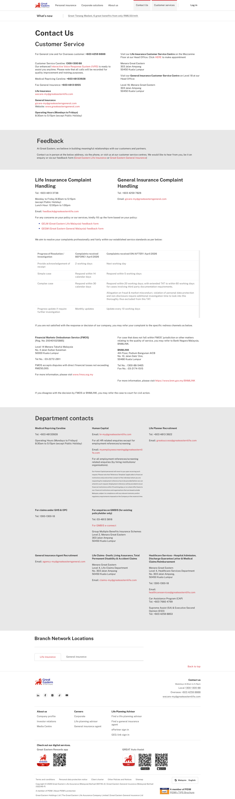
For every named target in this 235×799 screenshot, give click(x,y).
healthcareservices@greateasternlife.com (172, 592)
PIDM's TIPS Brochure (182, 792)
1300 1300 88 (193, 687)
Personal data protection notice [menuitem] (73, 779)
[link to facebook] (45, 695)
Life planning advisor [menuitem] (86, 721)
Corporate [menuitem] (79, 716)
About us (113, 5)
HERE (158, 57)
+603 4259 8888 (191, 692)
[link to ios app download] (43, 765)
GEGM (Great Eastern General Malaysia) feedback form (73, 228)
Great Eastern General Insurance (128, 157)
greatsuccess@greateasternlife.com (176, 440)
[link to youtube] (66, 695)
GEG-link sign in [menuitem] (120, 734)
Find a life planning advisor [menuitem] (127, 716)
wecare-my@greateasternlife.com (54, 94)
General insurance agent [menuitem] (87, 726)
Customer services (164, 5)
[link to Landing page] (44, 684)
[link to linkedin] (38, 695)
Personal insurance (65, 5)
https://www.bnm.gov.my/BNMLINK (175, 380)
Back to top (194, 666)
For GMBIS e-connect (104, 525)
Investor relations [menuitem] (46, 721)
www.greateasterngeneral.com (62, 106)
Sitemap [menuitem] (139, 779)
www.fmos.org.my (83, 374)
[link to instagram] (52, 695)
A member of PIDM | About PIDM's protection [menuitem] (56, 791)
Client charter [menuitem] (97, 779)
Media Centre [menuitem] (44, 726)
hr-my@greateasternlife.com (115, 434)
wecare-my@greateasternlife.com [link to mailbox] (182, 696)
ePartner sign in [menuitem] (120, 729)
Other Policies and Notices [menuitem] (120, 779)
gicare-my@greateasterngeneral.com (56, 103)
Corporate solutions (92, 5)
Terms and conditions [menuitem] (45, 779)
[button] (182, 5)
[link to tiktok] (59, 695)
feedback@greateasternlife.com (61, 211)
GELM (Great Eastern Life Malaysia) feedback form (70, 223)
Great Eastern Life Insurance (91, 157)
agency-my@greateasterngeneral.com (64, 561)
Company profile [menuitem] (46, 716)
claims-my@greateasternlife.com (118, 580)
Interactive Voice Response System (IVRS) (74, 66)
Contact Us (142, 5)
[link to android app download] (59, 765)
